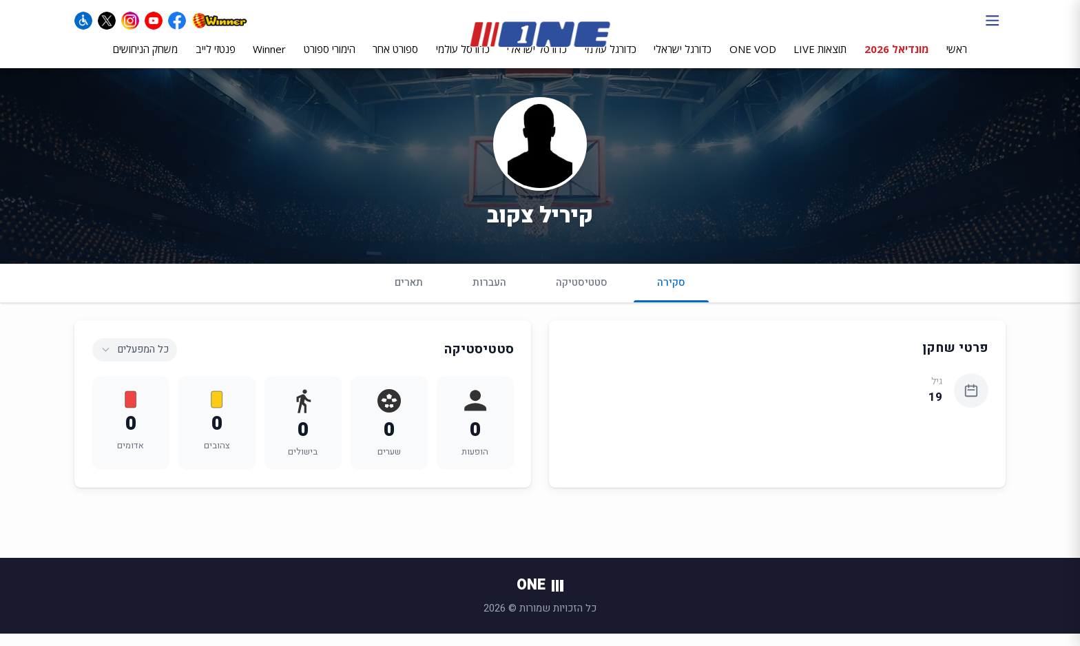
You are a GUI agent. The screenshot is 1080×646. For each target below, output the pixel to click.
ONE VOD (752, 60)
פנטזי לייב (216, 60)
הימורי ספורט (329, 60)
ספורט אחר (395, 60)
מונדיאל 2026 (896, 60)
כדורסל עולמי (463, 60)
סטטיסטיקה (582, 294)
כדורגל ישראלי (683, 60)
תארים (409, 294)
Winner (269, 60)
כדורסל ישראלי (537, 60)
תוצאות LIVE (820, 60)
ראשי (956, 60)
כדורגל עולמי (610, 60)
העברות (489, 294)
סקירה (671, 300)
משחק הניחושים (145, 60)
